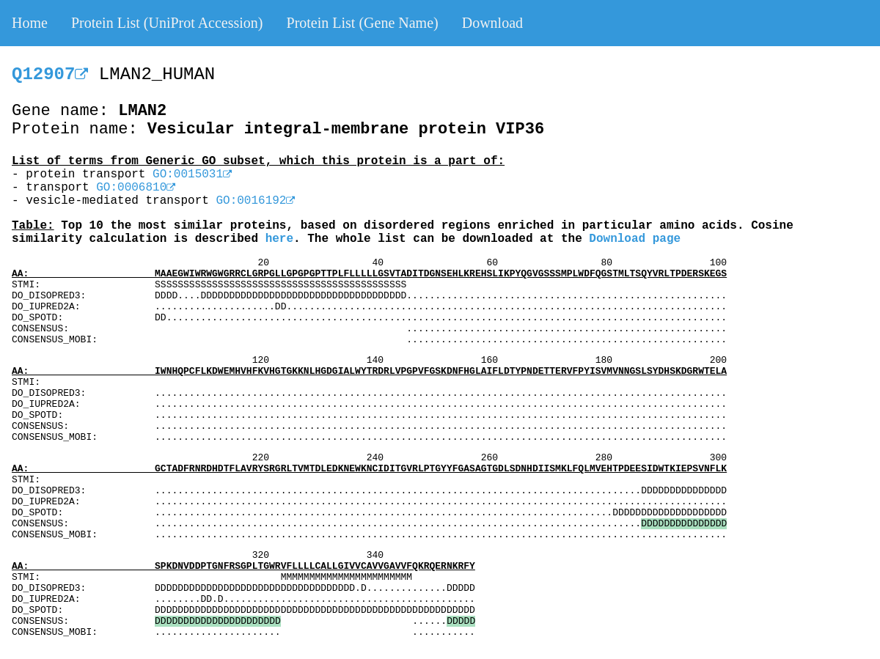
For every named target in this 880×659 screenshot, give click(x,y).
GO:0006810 (135, 187)
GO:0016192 (255, 200)
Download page (635, 239)
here (279, 239)
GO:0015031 (192, 174)
